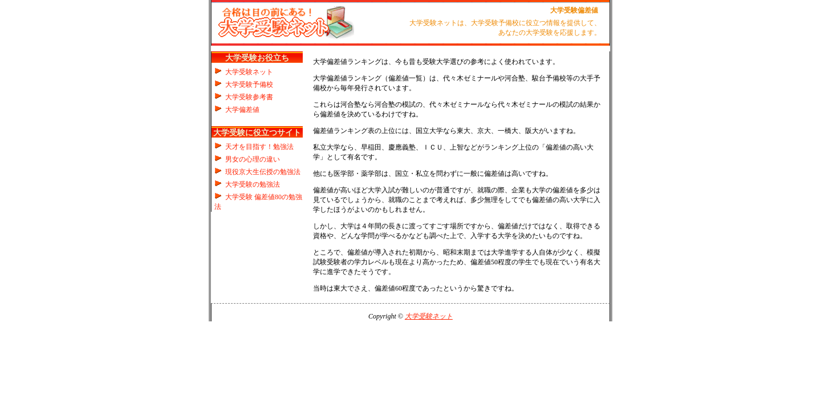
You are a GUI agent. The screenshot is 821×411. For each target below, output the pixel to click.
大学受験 (564, 10)
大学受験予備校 (249, 84)
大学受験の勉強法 (252, 184)
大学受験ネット (249, 72)
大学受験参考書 (249, 97)
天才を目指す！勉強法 (259, 147)
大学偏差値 (242, 110)
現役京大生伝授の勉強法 (262, 172)
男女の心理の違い (252, 159)
